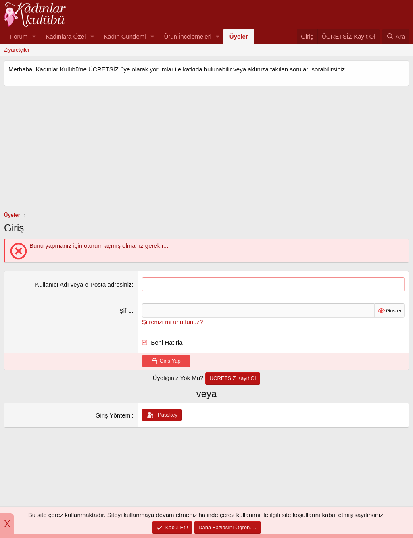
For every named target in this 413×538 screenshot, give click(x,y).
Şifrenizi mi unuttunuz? (172, 321)
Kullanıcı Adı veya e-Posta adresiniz (83, 284)
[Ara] (395, 36)
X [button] (7, 523)
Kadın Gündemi (125, 36)
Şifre (125, 310)
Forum (18, 36)
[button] (34, 36)
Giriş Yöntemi (114, 415)
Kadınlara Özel (66, 36)
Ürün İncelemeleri (187, 36)
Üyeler (238, 36)
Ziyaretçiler (17, 50)
